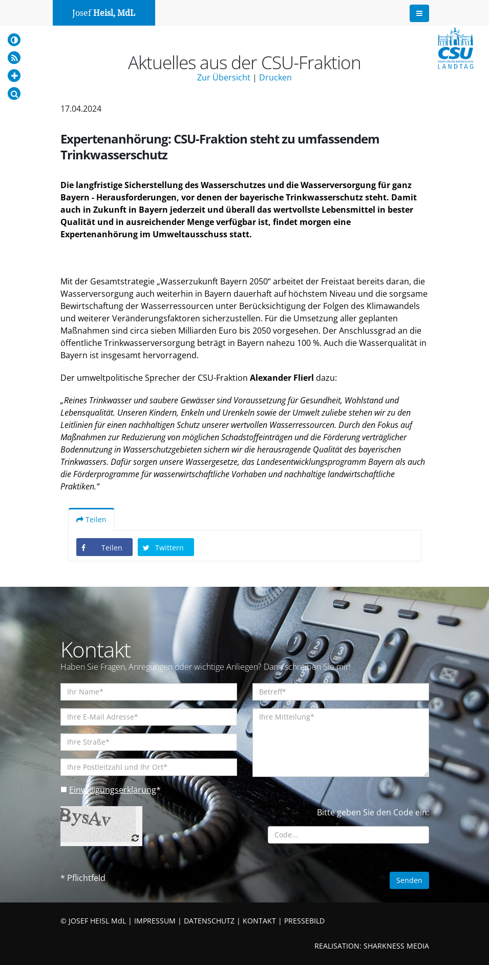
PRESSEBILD (304, 921)
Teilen (91, 519)
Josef (103, 13)
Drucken (275, 77)
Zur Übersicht (223, 77)
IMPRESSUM (155, 921)
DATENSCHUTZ (209, 921)
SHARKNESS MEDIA (396, 946)
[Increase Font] (14, 75)
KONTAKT (259, 921)
